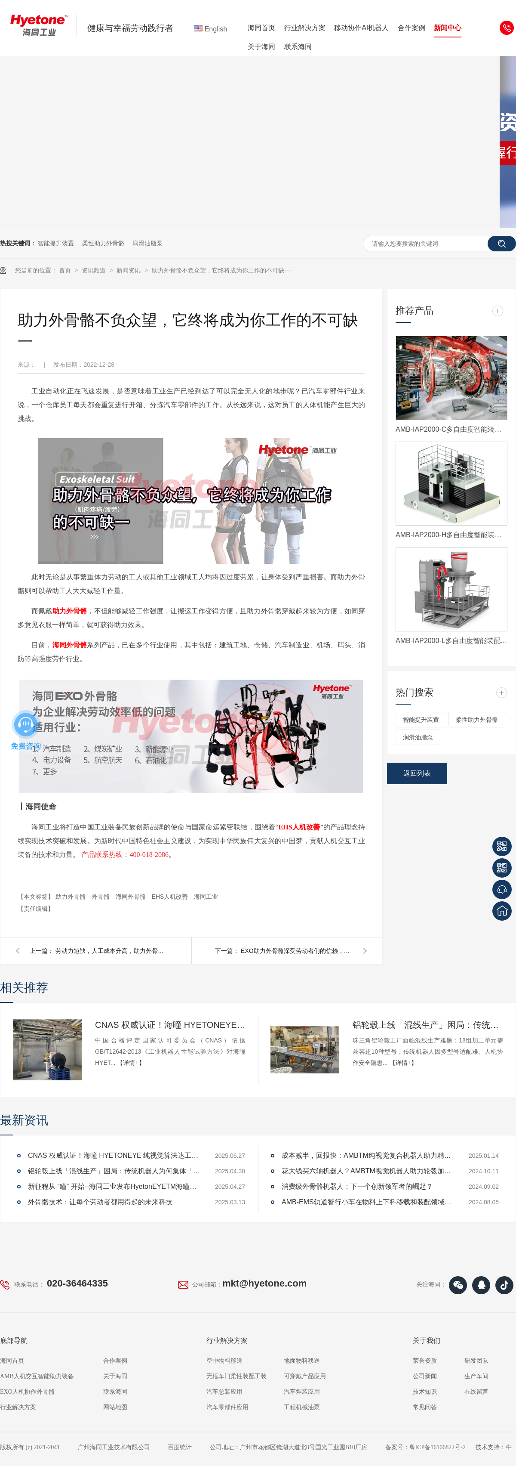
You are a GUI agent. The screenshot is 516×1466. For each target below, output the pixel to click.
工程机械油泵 (302, 1407)
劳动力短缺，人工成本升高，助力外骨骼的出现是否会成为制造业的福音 (111, 950)
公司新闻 (425, 1376)
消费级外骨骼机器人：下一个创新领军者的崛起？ (357, 1186)
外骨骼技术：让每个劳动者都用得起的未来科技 (100, 1202)
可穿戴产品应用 (305, 1376)
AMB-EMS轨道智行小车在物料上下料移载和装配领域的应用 (368, 1202)
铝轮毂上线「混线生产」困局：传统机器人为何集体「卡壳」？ (428, 1025)
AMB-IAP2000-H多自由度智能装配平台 (451, 534)
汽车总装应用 (224, 1392)
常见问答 (425, 1407)
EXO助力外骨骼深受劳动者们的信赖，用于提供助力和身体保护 (297, 950)
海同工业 (206, 896)
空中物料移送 (224, 1361)
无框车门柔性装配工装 (236, 1376)
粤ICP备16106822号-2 (437, 1447)
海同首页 (261, 27)
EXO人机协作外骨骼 (27, 1392)
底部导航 (14, 1340)
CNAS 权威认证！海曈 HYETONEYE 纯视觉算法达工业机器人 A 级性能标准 (170, 1025)
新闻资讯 (129, 270)
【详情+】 (130, 1062)
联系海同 (298, 46)
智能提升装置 (56, 243)
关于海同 (261, 46)
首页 (66, 270)
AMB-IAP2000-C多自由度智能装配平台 (451, 429)
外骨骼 (101, 896)
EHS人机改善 (171, 896)
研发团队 (476, 1361)
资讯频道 (95, 270)
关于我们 (426, 1340)
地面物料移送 (302, 1361)
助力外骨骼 (71, 896)
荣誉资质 (425, 1361)
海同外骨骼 (131, 896)
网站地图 (115, 1407)
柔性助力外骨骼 (103, 243)
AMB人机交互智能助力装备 (37, 1376)
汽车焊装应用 (302, 1392)
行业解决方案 (305, 27)
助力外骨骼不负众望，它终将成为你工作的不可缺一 (221, 270)
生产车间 (476, 1376)
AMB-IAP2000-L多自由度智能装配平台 (451, 640)
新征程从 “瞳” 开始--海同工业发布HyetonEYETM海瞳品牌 (114, 1186)
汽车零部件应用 (227, 1407)
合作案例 (411, 27)
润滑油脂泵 (147, 243)
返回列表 (417, 773)
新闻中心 (447, 27)
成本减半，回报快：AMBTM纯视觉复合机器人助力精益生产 (368, 1155)
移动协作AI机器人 (361, 27)
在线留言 (476, 1392)
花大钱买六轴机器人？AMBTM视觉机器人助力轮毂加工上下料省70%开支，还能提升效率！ (368, 1171)
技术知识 (425, 1392)
